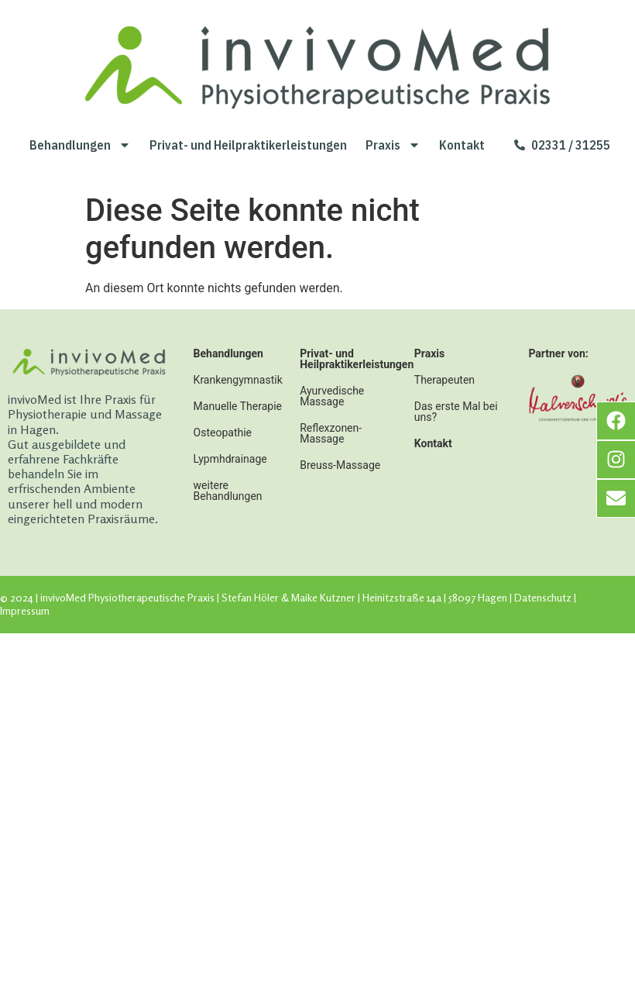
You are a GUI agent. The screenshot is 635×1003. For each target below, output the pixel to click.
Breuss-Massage (340, 465)
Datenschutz (543, 597)
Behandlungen (80, 145)
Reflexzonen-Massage (331, 433)
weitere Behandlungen (228, 490)
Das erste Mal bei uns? (456, 411)
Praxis (393, 145)
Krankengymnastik (238, 380)
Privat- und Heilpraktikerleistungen (248, 145)
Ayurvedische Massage (332, 396)
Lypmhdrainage (230, 459)
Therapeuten (444, 380)
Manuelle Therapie (238, 406)
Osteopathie (223, 432)
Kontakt (462, 145)
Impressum (25, 610)
